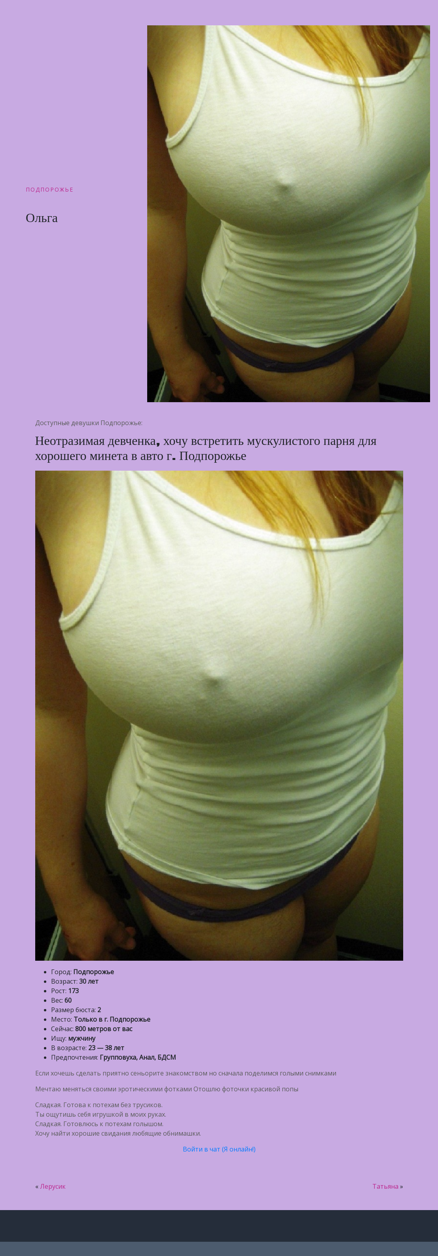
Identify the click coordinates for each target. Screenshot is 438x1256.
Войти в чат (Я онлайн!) (219, 1149)
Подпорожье (50, 189)
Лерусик (53, 1186)
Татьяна (385, 1186)
